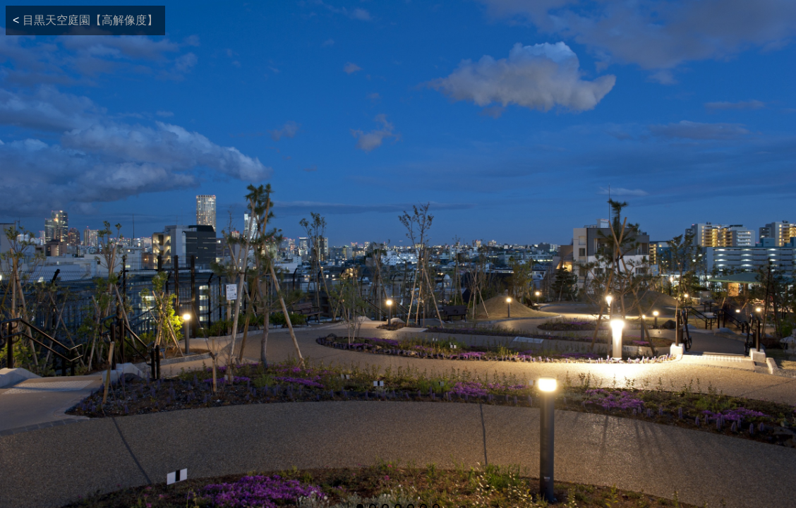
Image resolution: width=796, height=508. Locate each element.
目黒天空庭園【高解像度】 (90, 20)
